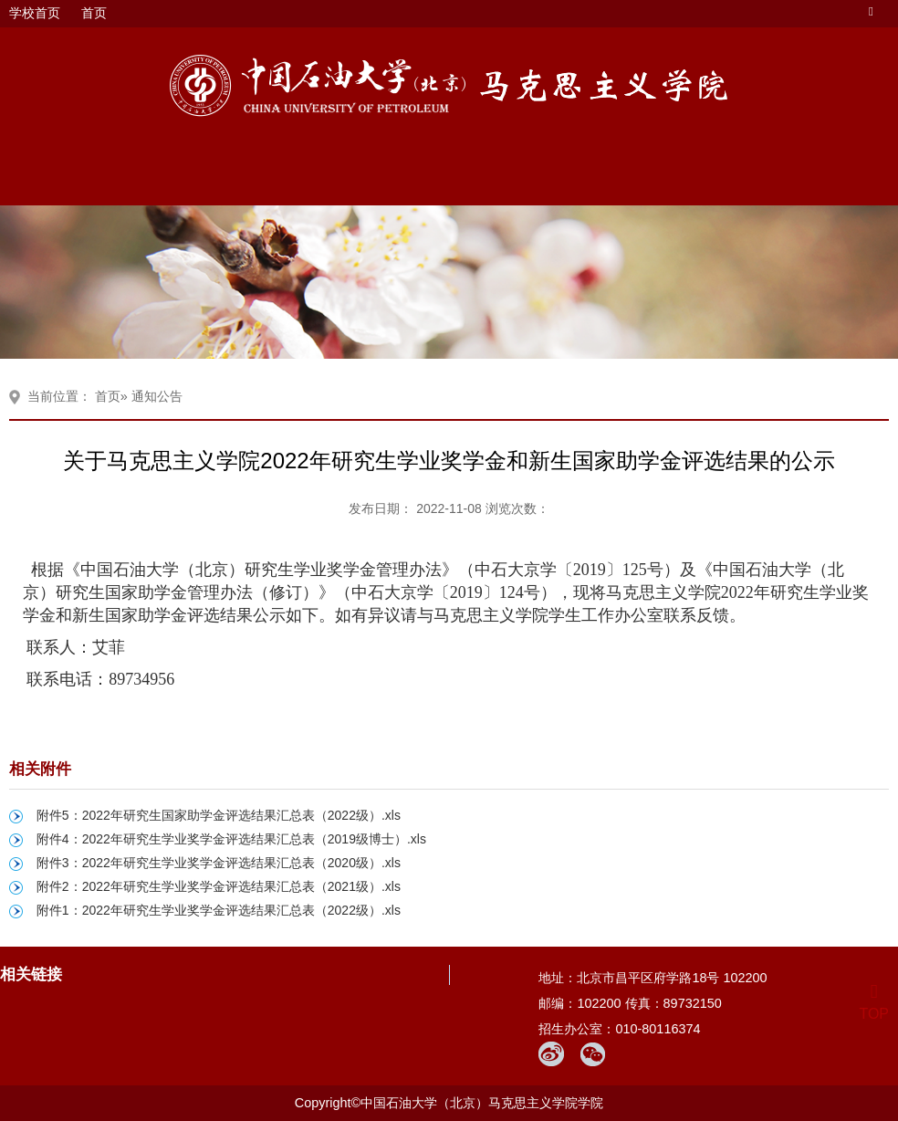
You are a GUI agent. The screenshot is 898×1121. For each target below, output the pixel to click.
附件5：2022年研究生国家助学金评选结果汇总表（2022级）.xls (219, 815)
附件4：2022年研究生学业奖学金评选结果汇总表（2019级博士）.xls (231, 839)
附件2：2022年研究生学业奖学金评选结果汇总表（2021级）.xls (219, 886)
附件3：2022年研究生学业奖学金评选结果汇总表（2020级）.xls (219, 862)
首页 (94, 12)
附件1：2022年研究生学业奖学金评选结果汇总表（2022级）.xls (219, 910)
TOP (874, 1002)
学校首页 (34, 12)
